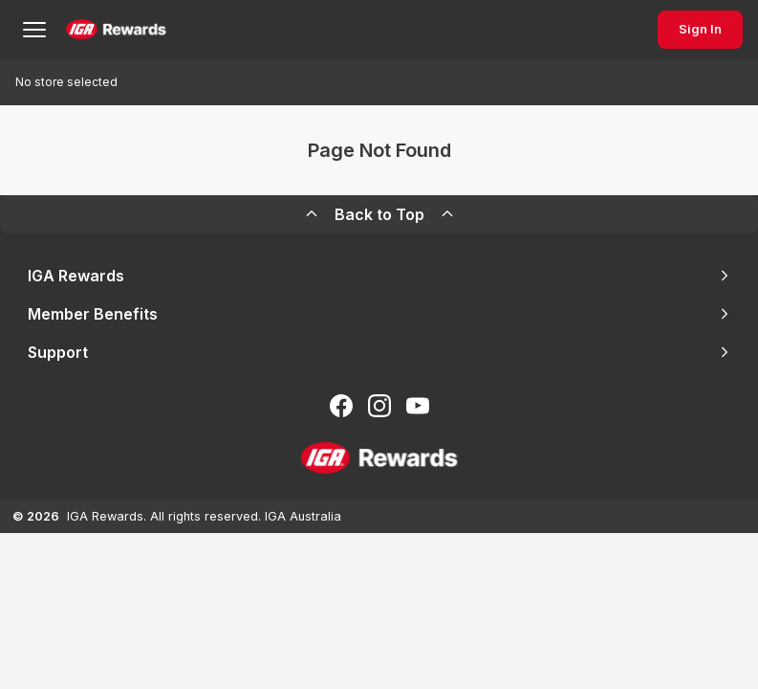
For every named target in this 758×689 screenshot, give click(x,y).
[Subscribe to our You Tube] (417, 405)
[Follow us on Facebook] (341, 405)
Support (379, 352)
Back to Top (379, 214)
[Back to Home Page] (116, 29)
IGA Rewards (379, 275)
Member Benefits (379, 313)
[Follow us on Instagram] (379, 405)
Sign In (700, 29)
